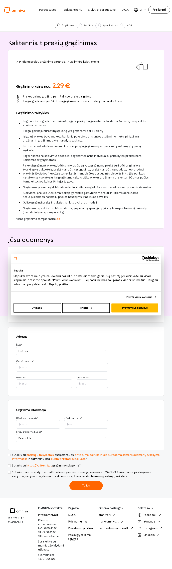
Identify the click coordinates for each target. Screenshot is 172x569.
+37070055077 (47, 559)
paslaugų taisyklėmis (40, 455)
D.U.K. (125, 10)
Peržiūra (88, 25)
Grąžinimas (68, 25)
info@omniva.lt (48, 515)
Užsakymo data (73, 418)
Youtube (149, 522)
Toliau (86, 486)
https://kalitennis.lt (39, 466)
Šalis (19, 345)
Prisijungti (159, 10)
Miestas (21, 377)
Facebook (150, 515)
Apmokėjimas (109, 25)
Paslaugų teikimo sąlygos (79, 537)
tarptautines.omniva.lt (116, 528)
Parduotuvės (47, 10)
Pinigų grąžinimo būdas (29, 432)
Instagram (150, 528)
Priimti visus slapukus (139, 297)
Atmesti (37, 308)
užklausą (43, 550)
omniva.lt (107, 515)
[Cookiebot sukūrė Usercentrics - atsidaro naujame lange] (144, 258)
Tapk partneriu (72, 10)
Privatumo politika (80, 528)
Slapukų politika (58, 284)
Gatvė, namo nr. (25, 361)
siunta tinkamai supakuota (68, 459)
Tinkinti (86, 308)
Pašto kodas (83, 377)
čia (58, 219)
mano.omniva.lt (111, 522)
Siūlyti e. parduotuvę (102, 10)
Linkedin (149, 535)
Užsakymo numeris (27, 418)
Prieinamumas (77, 522)
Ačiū (129, 25)
